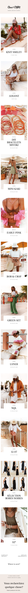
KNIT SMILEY (14, 52)
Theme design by (14, 577)
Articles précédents (22, 555)
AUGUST (14, 96)
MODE (14, 492)
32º (14, 542)
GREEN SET (14, 320)
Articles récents (4, 555)
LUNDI (14, 364)
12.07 (14, 452)
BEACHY (14, 229)
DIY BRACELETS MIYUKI (14, 142)
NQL (14, 408)
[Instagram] (3, 570)
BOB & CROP (14, 276)
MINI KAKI (14, 189)
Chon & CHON (14, 7)
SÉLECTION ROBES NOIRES (14, 497)
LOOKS (13, 49)
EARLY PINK (14, 232)
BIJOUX (14, 136)
